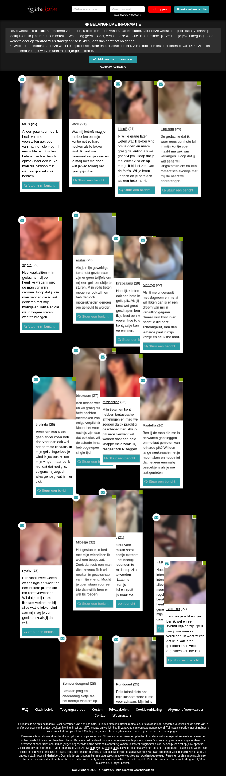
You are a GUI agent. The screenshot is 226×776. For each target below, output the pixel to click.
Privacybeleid (119, 710)
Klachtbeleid (43, 710)
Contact (100, 715)
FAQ (25, 710)
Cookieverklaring (149, 710)
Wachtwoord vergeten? (127, 14)
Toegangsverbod (72, 710)
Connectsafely (110, 747)
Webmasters (121, 715)
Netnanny (92, 747)
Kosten (97, 710)
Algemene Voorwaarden (186, 710)
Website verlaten (113, 67)
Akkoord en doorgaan (113, 59)
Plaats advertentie (191, 9)
